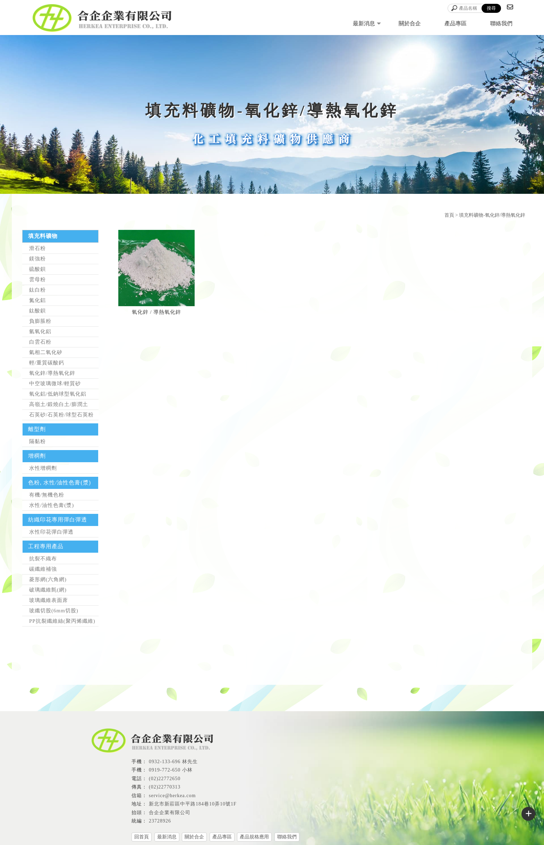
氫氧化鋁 (40, 331)
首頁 (449, 215)
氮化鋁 (37, 300)
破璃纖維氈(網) (48, 590)
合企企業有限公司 (169, 812)
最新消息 (364, 23)
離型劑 (37, 429)
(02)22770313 (164, 787)
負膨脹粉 (40, 321)
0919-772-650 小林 (171, 770)
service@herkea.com (172, 795)
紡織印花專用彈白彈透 (57, 520)
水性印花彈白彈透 (51, 532)
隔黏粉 (37, 441)
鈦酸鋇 (37, 310)
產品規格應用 (254, 836)
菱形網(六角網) (48, 579)
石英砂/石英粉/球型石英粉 (61, 414)
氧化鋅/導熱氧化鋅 (52, 373)
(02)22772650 (164, 778)
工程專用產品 (45, 546)
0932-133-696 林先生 (173, 761)
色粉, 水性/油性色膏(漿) (59, 482)
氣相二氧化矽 (45, 352)
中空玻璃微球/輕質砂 (55, 383)
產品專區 (455, 23)
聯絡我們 (501, 23)
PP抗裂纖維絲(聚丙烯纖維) (62, 621)
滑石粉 (37, 248)
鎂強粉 (37, 258)
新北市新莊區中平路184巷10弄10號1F (193, 804)
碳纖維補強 (43, 569)
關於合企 (410, 23)
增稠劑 (37, 456)
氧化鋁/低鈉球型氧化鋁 (57, 394)
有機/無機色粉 (46, 495)
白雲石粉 (40, 342)
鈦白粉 (37, 290)
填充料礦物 (43, 236)
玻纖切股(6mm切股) (53, 610)
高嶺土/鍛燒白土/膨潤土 (58, 404)
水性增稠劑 (43, 468)
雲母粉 (37, 279)
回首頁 (141, 836)
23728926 (160, 821)
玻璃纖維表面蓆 (48, 600)
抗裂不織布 (43, 558)
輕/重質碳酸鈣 (46, 362)
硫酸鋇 (37, 269)
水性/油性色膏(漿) (51, 505)
